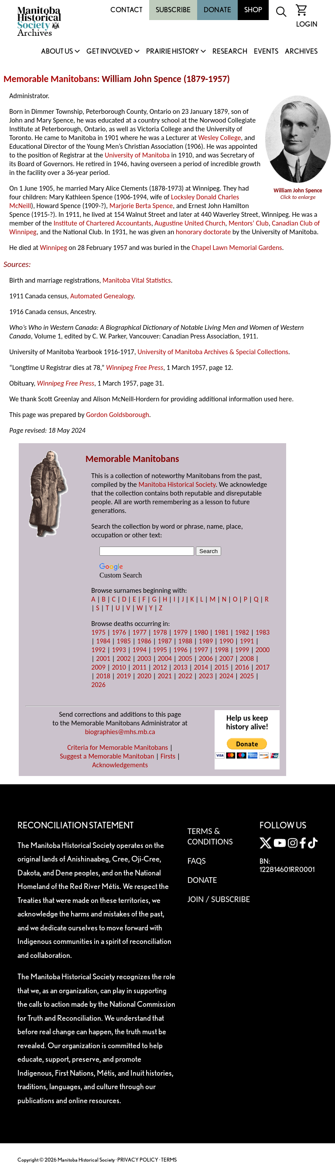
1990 (226, 641)
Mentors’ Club (249, 223)
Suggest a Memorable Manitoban (107, 756)
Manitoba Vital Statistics (137, 280)
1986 (144, 641)
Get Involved (109, 51)
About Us (57, 51)
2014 (201, 667)
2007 (226, 658)
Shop (253, 10)
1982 (242, 632)
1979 (181, 632)
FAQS (197, 860)
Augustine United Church (189, 223)
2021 (164, 676)
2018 (103, 676)
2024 (226, 676)
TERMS (169, 1159)
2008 (247, 658)
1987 (164, 641)
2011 (139, 667)
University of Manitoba (137, 155)
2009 (98, 667)
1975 (98, 632)
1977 (139, 632)
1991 (247, 641)
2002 (123, 658)
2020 (144, 676)
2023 (206, 676)
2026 (98, 684)
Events (266, 51)
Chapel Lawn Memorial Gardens (236, 247)
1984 (103, 641)
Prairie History (172, 51)
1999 (242, 650)
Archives (301, 51)
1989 (206, 641)
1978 (160, 632)
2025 (247, 676)
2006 (206, 658)
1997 (201, 650)
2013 (181, 667)
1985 (123, 641)
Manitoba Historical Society (176, 484)
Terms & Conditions (210, 836)
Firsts (168, 756)
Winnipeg (53, 247)
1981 (222, 632)
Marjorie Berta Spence (141, 206)
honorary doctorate (203, 232)
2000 (263, 650)
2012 (160, 667)
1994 (139, 650)
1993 (119, 650)
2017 (263, 667)
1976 (119, 632)
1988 (185, 641)
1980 (201, 632)
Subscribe (173, 10)
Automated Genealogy (101, 296)
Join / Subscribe (219, 899)
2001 (103, 658)
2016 (242, 667)
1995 (160, 650)
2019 (123, 676)
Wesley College (219, 137)
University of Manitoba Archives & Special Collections (212, 352)
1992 (98, 650)
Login (307, 24)
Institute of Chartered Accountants (102, 223)
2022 (185, 676)
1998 (222, 650)
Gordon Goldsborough (117, 414)
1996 (181, 650)
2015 (222, 667)
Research (229, 51)
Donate (217, 10)
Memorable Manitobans (50, 79)
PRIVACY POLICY (137, 1159)
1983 (263, 632)
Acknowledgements (120, 765)
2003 (144, 658)
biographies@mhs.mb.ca (120, 732)
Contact (126, 10)
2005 (185, 658)
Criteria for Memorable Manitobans (117, 747)
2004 (164, 658)
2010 (119, 667)
